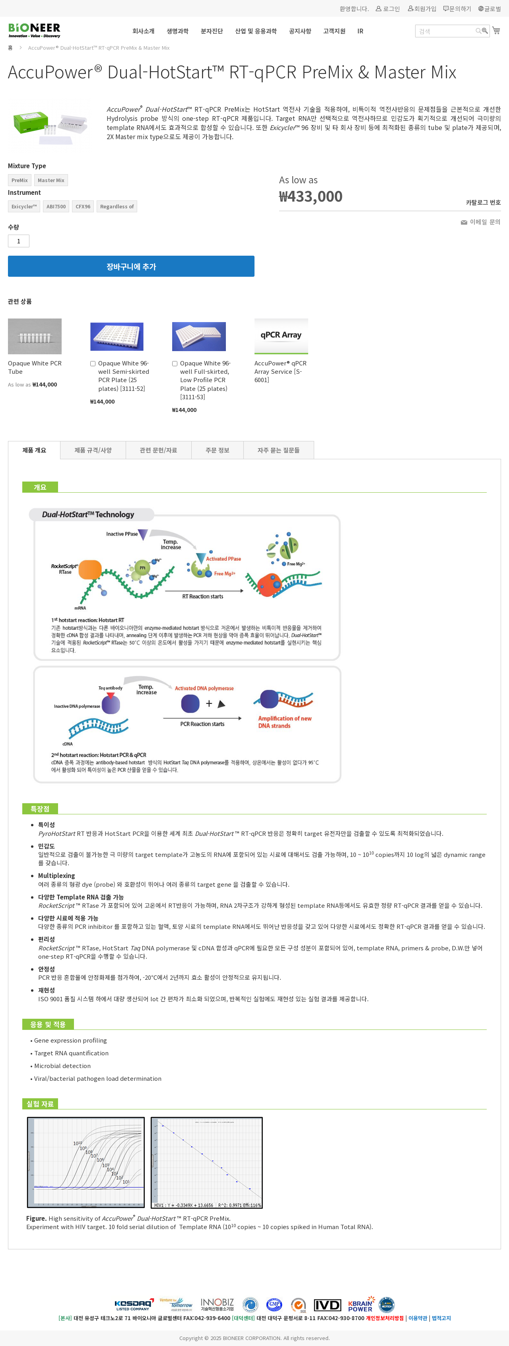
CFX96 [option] (83, 206)
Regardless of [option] (117, 206)
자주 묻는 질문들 (279, 450)
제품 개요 (34, 450)
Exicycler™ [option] (24, 206)
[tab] (34, 450)
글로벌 (492, 8)
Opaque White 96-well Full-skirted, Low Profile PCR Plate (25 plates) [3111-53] (205, 380)
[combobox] (452, 31)
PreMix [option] (20, 180)
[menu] (254, 30)
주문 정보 (217, 450)
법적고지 (441, 1318)
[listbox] (131, 181)
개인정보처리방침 (385, 1318)
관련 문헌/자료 (158, 450)
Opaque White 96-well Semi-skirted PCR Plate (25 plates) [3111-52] (123, 375)
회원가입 (425, 8)
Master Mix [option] (51, 180)
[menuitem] (143, 30)
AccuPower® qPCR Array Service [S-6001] (280, 371)
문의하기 (460, 8)
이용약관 (417, 1318)
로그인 (391, 8)
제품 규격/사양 (93, 450)
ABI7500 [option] (56, 206)
